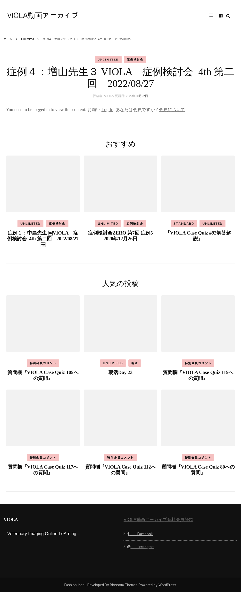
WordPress (167, 584)
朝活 (134, 363)
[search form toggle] (228, 16)
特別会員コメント (43, 363)
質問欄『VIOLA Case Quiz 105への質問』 (43, 375)
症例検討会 (135, 59)
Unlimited (108, 59)
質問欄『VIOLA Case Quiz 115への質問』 (198, 375)
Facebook (140, 533)
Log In (107, 109)
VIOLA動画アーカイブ (43, 15)
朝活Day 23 (120, 372)
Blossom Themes (124, 584)
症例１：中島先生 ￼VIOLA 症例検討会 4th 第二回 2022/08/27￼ (43, 238)
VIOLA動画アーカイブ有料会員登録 (158, 519)
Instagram (140, 546)
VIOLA (109, 96)
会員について (172, 109)
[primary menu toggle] (212, 16)
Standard (184, 224)
